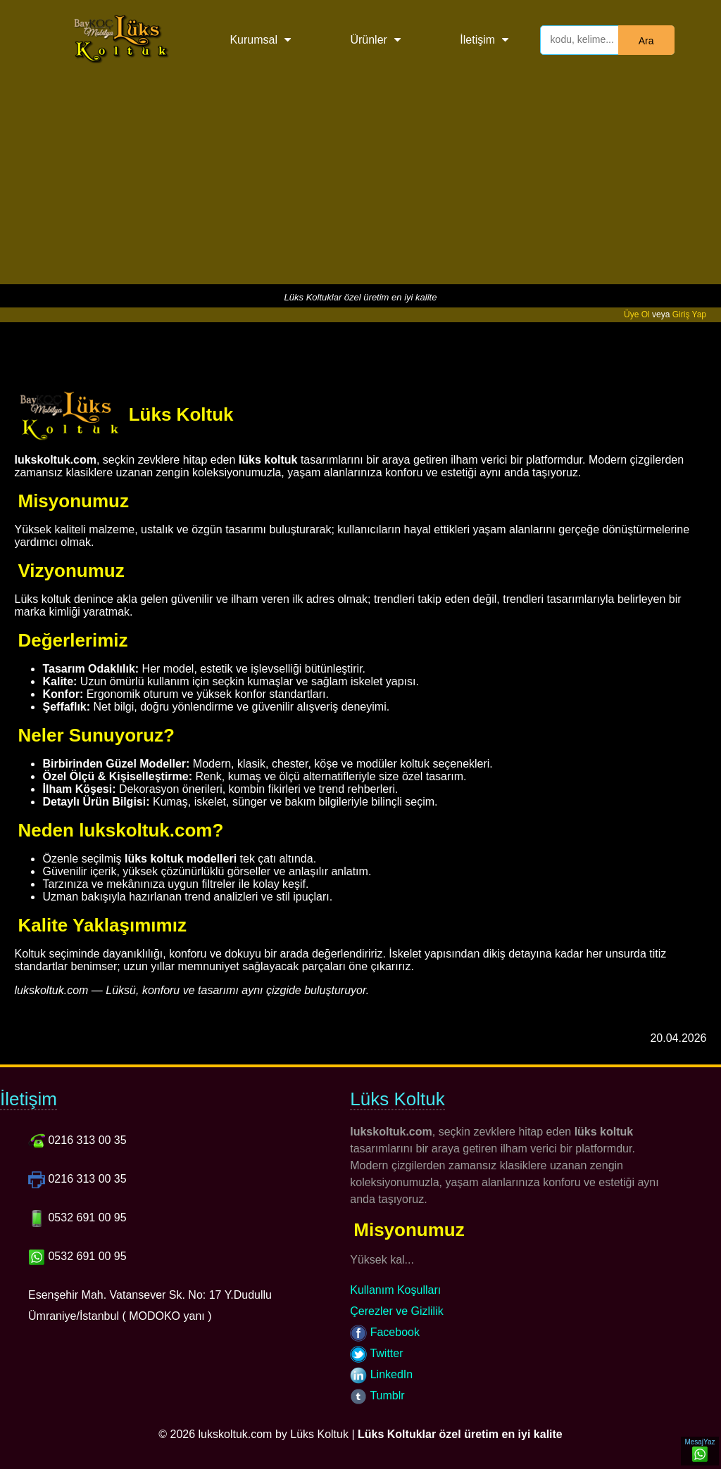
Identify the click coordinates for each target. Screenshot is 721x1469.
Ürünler (368, 40)
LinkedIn (381, 1374)
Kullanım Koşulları (395, 1290)
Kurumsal (253, 40)
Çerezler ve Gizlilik (396, 1311)
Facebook (385, 1332)
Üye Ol (637, 314)
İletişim (477, 40)
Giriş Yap (689, 314)
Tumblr (377, 1395)
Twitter (376, 1353)
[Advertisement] (360, 185)
